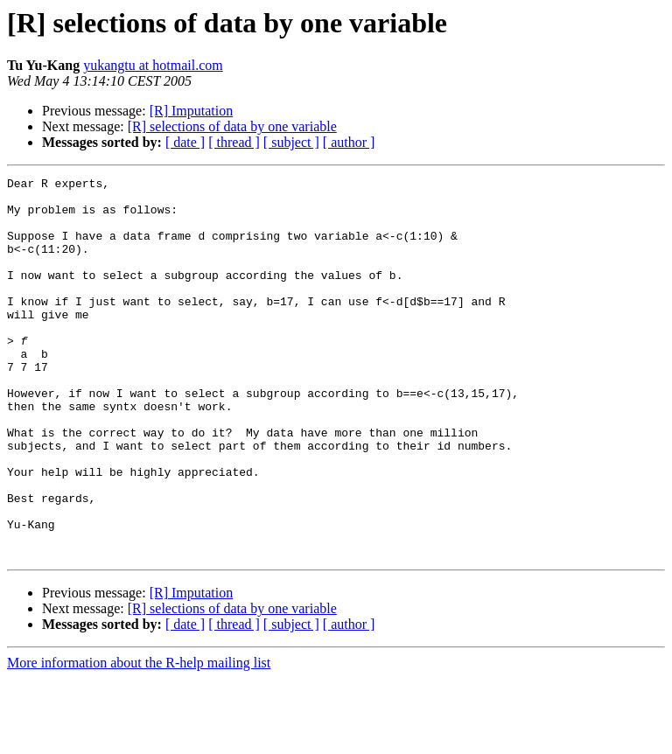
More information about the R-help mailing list (138, 738)
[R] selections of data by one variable (232, 126)
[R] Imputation (192, 110)
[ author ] (349, 142)
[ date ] (185, 142)
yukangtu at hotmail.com (153, 65)
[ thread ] (234, 142)
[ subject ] (291, 142)
